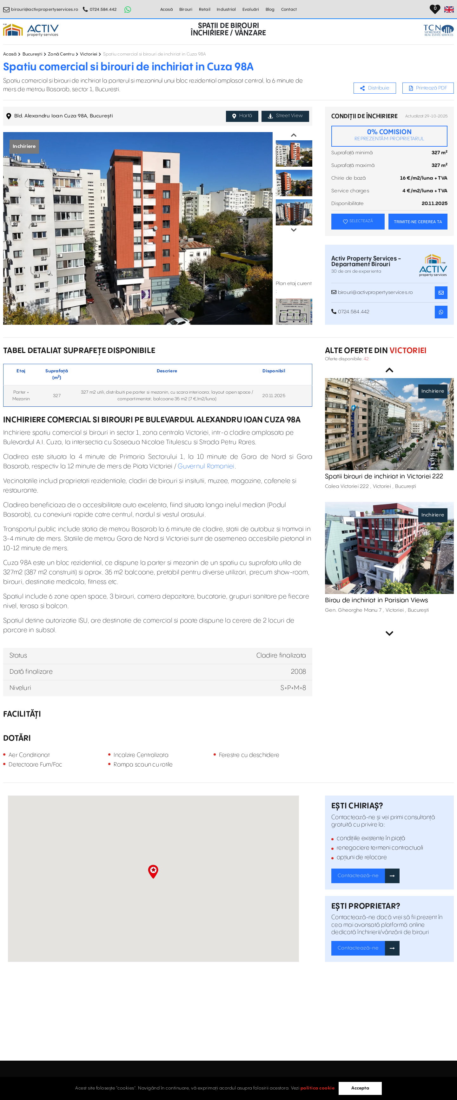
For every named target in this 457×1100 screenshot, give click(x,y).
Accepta (360, 1088)
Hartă (242, 116)
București (32, 54)
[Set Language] (449, 9)
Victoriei (88, 54)
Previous (294, 135)
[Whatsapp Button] (128, 9)
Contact (289, 9)
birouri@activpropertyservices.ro (44, 9)
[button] (153, 872)
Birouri (186, 9)
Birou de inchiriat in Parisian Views (376, 600)
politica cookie (318, 1088)
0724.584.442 (103, 9)
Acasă (166, 9)
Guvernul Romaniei (206, 466)
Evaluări (250, 9)
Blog (270, 9)
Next (294, 230)
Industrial (226, 9)
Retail (205, 9)
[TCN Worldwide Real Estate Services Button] (439, 30)
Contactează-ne (358, 875)
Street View (285, 116)
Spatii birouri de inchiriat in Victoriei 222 (384, 476)
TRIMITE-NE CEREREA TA (418, 221)
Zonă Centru (61, 54)
